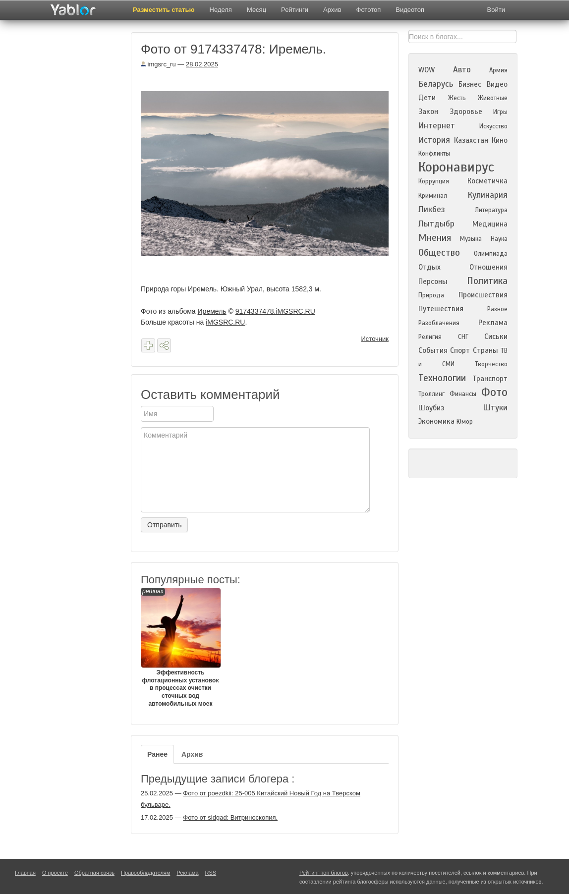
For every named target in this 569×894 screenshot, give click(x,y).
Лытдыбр (436, 224)
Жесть (457, 98)
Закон (428, 111)
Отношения (488, 267)
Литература (491, 210)
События (433, 350)
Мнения (434, 237)
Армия (498, 70)
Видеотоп (410, 9)
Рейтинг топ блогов (323, 873)
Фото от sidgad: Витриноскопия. (230, 817)
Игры (500, 112)
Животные (493, 98)
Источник (375, 338)
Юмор (464, 422)
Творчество (491, 364)
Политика (487, 280)
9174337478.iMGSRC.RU (275, 311)
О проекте (55, 873)
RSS (211, 873)
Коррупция (433, 181)
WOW (426, 69)
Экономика (436, 421)
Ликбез (431, 209)
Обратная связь (94, 873)
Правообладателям (145, 873)
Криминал (432, 196)
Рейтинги (294, 9)
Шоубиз (431, 407)
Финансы (463, 394)
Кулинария (487, 195)
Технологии (442, 378)
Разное (497, 309)
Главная (25, 873)
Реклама (493, 322)
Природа (431, 295)
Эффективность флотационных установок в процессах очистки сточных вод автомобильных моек (180, 647)
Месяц (256, 9)
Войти (496, 9)
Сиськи (496, 336)
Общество (439, 252)
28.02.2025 (202, 64)
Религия (430, 337)
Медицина (490, 224)
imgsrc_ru (158, 64)
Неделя (221, 9)
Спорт (460, 350)
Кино (500, 140)
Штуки (495, 407)
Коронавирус (456, 167)
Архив (332, 9)
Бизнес (469, 84)
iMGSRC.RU (225, 322)
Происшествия (483, 294)
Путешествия (440, 308)
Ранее (157, 754)
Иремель (212, 311)
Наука (499, 239)
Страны (485, 350)
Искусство (493, 126)
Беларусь (435, 84)
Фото (494, 392)
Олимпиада (491, 254)
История (434, 140)
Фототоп (368, 9)
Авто (462, 69)
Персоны (433, 281)
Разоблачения (438, 323)
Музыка (471, 239)
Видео (497, 84)
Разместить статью (164, 9)
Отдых (429, 267)
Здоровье (466, 111)
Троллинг (431, 394)
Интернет (436, 125)
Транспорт (490, 378)
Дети (427, 97)
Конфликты (434, 154)
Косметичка (487, 180)
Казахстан (471, 140)
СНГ (463, 337)
